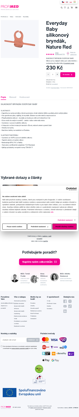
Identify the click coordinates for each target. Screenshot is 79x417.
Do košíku (68, 74)
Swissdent (33, 318)
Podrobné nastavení (65, 220)
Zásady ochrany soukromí (36, 407)
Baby (11, 16)
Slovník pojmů (34, 308)
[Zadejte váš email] (14, 340)
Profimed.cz (4, 16)
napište (45, 241)
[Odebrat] (48, 74)
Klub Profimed (34, 313)
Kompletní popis (69, 63)
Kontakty (49, 308)
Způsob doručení (19, 303)
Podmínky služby (47, 407)
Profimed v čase (51, 303)
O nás (48, 300)
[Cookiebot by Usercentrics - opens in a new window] (68, 188)
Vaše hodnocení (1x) (60, 53)
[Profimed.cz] (10, 7)
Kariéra (49, 306)
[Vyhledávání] (61, 7)
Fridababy (33, 316)
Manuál (12, 97)
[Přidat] (57, 74)
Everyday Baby (55, 87)
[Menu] (76, 7)
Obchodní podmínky (20, 300)
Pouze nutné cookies (14, 226)
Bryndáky (26, 16)
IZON (70, 407)
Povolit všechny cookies (64, 226)
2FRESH (75, 407)
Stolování (18, 16)
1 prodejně (54, 84)
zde (52, 212)
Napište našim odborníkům (39, 262)
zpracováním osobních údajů (20, 348)
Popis (3, 97)
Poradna (32, 303)
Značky (32, 305)
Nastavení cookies (19, 326)
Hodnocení (24, 97)
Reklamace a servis (35, 310)
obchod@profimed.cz (7, 303)
